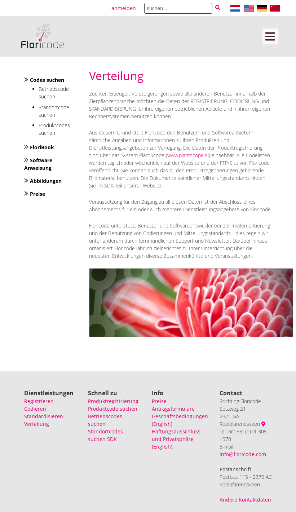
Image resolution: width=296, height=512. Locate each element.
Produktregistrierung (113, 401)
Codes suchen (47, 79)
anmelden (123, 8)
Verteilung (36, 423)
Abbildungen (46, 180)
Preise (37, 193)
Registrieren (39, 401)
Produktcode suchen (112, 408)
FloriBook (42, 147)
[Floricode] (43, 36)
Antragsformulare (173, 408)
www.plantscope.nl (188, 155)
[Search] (178, 8)
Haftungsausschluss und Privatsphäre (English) (176, 439)
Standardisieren (43, 416)
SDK (112, 439)
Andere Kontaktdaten (245, 499)
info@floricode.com (243, 454)
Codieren (35, 408)
